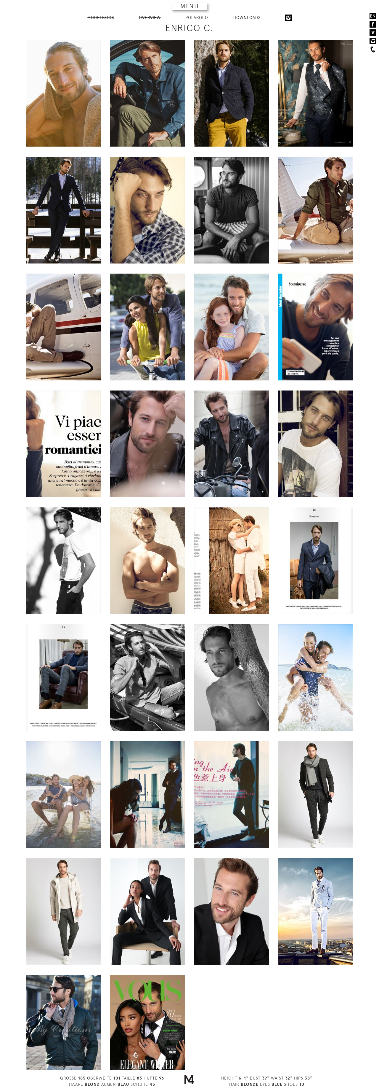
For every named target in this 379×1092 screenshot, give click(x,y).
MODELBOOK (100, 17)
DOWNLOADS (247, 17)
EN (373, 16)
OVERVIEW (150, 17)
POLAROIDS (197, 17)
